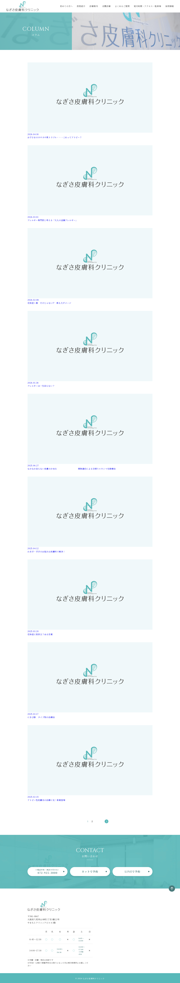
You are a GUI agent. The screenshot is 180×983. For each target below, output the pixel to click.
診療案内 (94, 6)
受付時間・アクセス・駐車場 (147, 6)
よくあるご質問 (122, 6)
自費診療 (106, 6)
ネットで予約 (90, 871)
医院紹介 (81, 6)
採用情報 (169, 6)
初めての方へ (66, 6)
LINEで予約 (132, 871)
